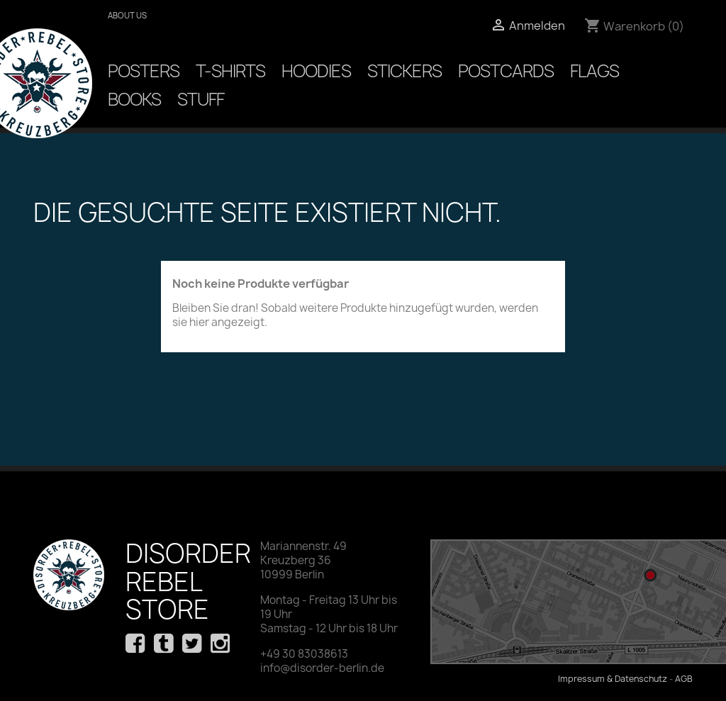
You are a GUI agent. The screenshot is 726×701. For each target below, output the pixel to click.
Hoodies (316, 71)
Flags (594, 71)
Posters (143, 71)
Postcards (506, 71)
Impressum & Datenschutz (612, 679)
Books (134, 99)
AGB (684, 679)
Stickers (404, 71)
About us (127, 15)
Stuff (200, 99)
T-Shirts (230, 71)
